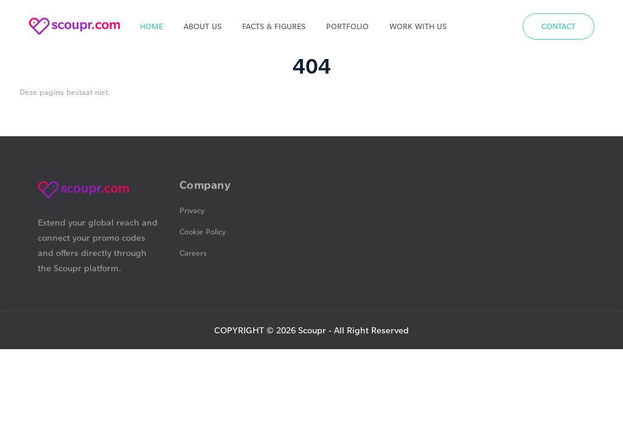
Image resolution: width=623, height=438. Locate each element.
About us (202, 26)
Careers (193, 254)
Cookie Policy (202, 232)
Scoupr (312, 330)
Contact (558, 26)
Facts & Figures (273, 26)
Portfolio (347, 26)
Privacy (192, 211)
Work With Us (418, 26)
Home (151, 26)
